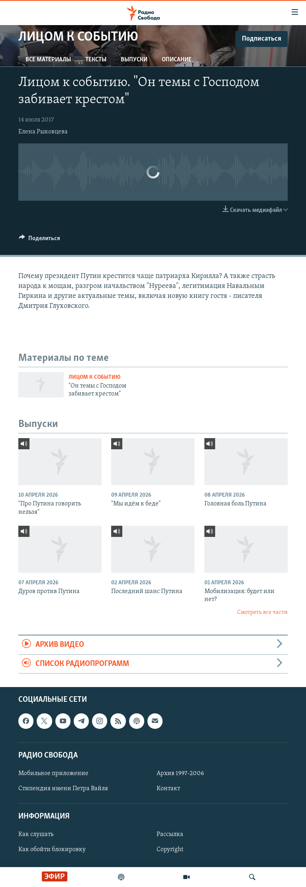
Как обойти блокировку (52, 849)
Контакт (168, 788)
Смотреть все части (262, 612)
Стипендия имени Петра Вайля (63, 788)
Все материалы (48, 60)
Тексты (95, 60)
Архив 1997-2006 (180, 773)
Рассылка (170, 834)
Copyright (170, 849)
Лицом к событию (94, 377)
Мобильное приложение (53, 773)
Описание (177, 60)
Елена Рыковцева (43, 132)
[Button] (39, 240)
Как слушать (35, 834)
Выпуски (134, 60)
